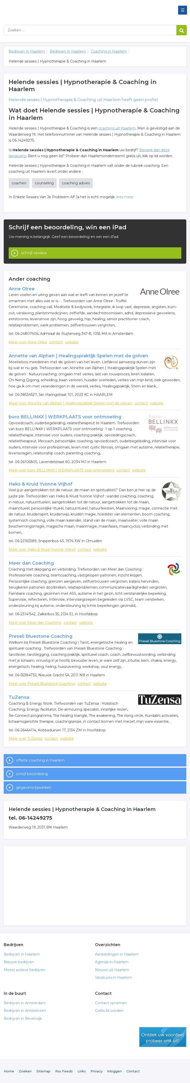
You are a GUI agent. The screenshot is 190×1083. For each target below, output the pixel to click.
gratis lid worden (162, 1037)
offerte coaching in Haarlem (40, 760)
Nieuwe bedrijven (19, 962)
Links (81, 1071)
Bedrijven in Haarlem (65, 10)
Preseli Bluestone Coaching (40, 636)
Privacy (96, 1071)
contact (56, 342)
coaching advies (76, 183)
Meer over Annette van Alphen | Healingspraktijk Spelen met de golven (70, 403)
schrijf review (34, 253)
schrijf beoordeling (32, 774)
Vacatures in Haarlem (113, 977)
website (71, 342)
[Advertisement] (95, 885)
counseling (44, 183)
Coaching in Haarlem (109, 51)
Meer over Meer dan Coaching (35, 622)
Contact (133, 1071)
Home (9, 1071)
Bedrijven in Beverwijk (23, 1018)
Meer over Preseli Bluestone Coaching (42, 683)
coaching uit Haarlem (117, 128)
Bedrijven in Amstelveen (25, 1010)
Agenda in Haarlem (111, 962)
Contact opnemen (111, 1003)
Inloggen (114, 1071)
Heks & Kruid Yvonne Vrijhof (40, 484)
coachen (19, 183)
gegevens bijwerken (33, 787)
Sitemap (43, 1071)
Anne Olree (22, 289)
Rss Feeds (64, 1071)
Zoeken (25, 1071)
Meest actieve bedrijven (24, 970)
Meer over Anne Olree (28, 342)
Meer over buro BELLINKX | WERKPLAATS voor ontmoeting (61, 470)
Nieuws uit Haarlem (112, 970)
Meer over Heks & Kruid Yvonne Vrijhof (42, 549)
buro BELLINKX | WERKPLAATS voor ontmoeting (65, 417)
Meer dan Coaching (31, 563)
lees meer (125, 197)
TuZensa (19, 697)
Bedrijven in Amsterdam (25, 1003)
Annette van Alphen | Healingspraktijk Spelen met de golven (78, 356)
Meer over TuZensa (25, 738)
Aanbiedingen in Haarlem (117, 954)
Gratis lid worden (109, 1010)
